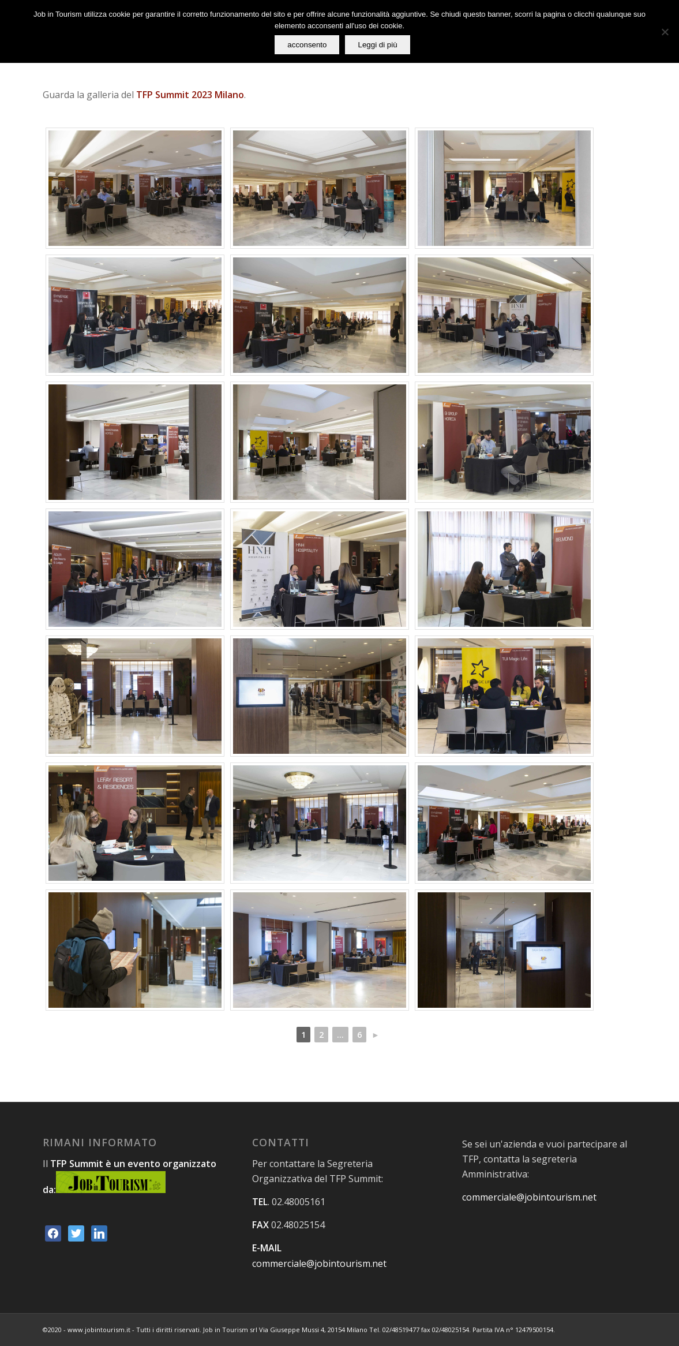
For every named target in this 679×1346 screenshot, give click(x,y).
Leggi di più (377, 44)
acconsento (307, 44)
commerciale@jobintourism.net (319, 1263)
